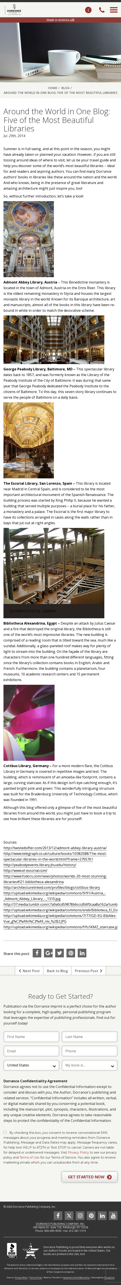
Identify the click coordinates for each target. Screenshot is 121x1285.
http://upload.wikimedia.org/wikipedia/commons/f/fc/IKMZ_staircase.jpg (61, 927)
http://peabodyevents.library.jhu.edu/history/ (39, 864)
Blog (65, 88)
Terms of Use (29, 1157)
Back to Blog (57, 970)
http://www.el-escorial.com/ (25, 870)
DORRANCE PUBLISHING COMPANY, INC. (60, 1224)
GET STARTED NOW (89, 1177)
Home (52, 88)
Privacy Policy (78, 1152)
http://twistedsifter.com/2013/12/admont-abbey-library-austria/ (55, 848)
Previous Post (88, 970)
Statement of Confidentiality (76, 1277)
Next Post (29, 970)
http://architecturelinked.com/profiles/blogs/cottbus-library (51, 887)
